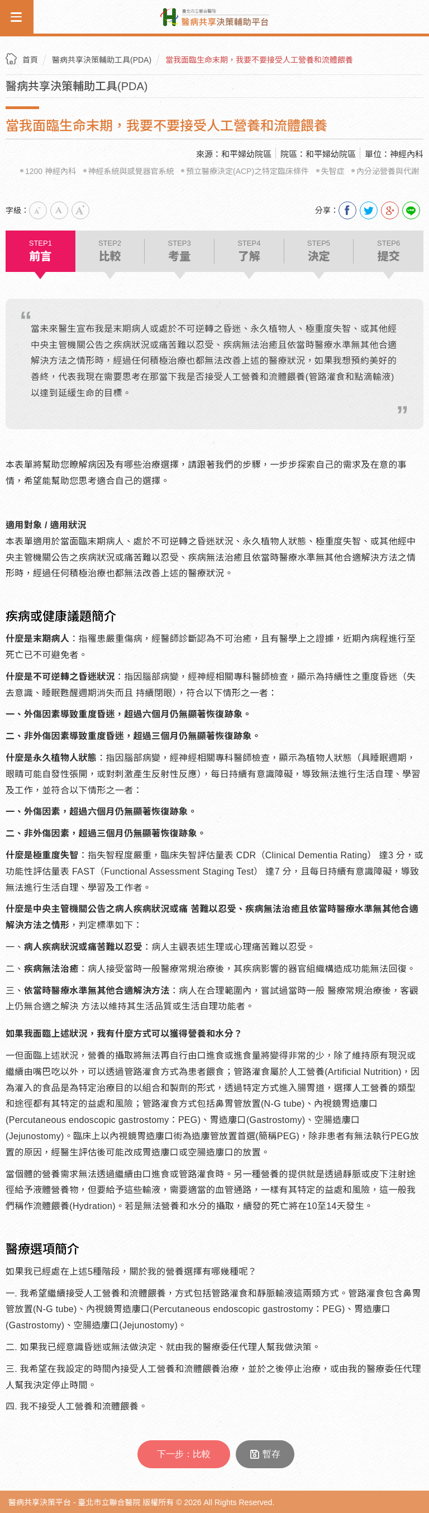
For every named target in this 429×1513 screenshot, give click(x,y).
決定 (319, 250)
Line (411, 210)
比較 (110, 250)
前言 (40, 250)
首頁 (30, 59)
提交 (388, 250)
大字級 (80, 210)
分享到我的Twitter (369, 210)
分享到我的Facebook (347, 210)
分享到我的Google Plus (390, 210)
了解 (249, 250)
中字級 (59, 210)
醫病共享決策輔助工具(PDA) (101, 59)
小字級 (38, 210)
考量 (179, 250)
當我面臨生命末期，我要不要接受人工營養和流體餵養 (259, 59)
